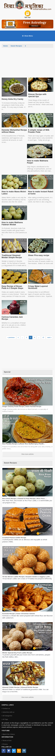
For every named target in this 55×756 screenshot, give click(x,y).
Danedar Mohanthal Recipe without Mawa (14, 131)
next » (49, 337)
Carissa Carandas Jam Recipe (12, 318)
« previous (11, 337)
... (22, 337)
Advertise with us (8, 712)
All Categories (7, 716)
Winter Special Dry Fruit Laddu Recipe (17, 653)
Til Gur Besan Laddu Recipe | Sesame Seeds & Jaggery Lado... (26, 577)
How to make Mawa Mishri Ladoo (14, 193)
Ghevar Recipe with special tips (37, 95)
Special (7, 372)
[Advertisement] (28, 63)
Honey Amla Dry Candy (12, 99)
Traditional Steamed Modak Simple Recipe (12, 256)
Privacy (5, 744)
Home (5, 46)
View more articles (27, 454)
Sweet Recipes (16, 46)
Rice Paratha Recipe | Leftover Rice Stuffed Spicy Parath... (23, 444)
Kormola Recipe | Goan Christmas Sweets (18, 613)
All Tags (5, 719)
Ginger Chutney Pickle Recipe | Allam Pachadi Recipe (21, 406)
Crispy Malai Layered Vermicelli (38, 287)
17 (43, 337)
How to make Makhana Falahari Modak (12, 223)
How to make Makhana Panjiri (37, 162)
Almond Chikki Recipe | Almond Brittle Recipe (20, 687)
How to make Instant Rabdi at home (40, 193)
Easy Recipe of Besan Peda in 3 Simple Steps (12, 287)
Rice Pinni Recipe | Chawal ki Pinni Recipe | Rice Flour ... (24, 498)
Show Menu (27, 36)
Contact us (6, 708)
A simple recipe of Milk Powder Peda (38, 131)
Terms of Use (7, 740)
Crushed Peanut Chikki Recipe (14, 537)
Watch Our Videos (9, 734)
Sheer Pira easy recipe (38, 255)
